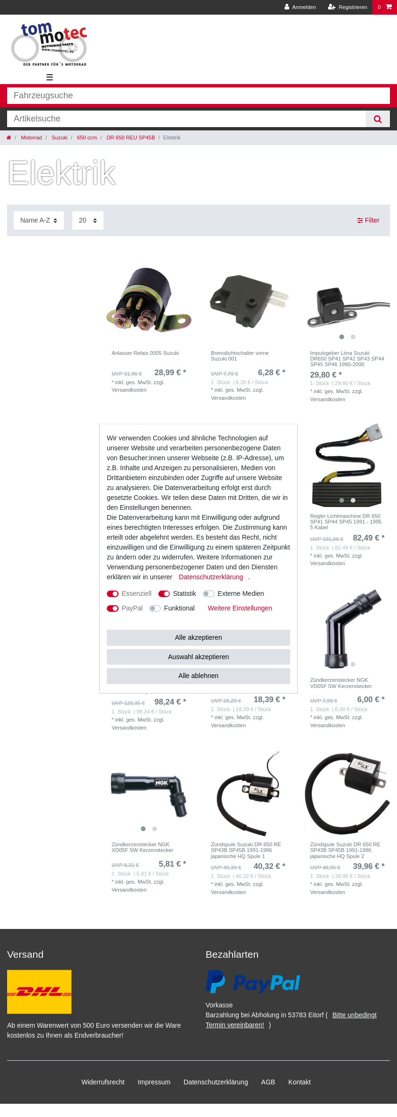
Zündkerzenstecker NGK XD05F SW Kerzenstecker (142, 847)
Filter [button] (368, 220)
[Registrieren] (347, 7)
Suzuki (59, 137)
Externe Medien (241, 593)
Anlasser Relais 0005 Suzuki (145, 353)
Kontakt (299, 1082)
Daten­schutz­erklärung (216, 1082)
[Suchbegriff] (186, 119)
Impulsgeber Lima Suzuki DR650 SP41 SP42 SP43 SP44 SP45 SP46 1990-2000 (347, 359)
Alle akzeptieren (198, 637)
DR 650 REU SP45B (130, 137)
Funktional (179, 608)
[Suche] (378, 119)
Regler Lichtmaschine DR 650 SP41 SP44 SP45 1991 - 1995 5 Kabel (345, 522)
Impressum (154, 1082)
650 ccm (86, 137)
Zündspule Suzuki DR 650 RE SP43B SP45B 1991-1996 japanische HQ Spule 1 (246, 850)
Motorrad (30, 137)
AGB (268, 1082)
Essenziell (137, 593)
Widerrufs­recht (102, 1082)
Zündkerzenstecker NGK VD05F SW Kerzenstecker (341, 682)
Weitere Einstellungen (240, 608)
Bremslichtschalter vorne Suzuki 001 (239, 355)
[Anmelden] (300, 7)
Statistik (184, 593)
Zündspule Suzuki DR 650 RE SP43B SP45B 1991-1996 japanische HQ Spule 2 (345, 850)
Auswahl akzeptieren (198, 656)
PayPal (132, 608)
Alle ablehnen (199, 675)
